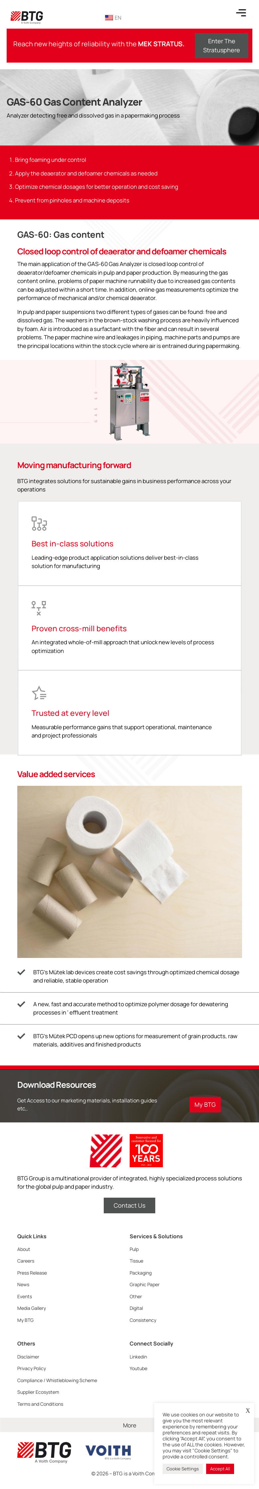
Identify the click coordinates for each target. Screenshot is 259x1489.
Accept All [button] (220, 1469)
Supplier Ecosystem (38, 1392)
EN (113, 17)
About (23, 1249)
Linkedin (138, 1356)
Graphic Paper (145, 1284)
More (129, 1425)
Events (24, 1296)
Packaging (141, 1273)
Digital (136, 1308)
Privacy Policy (31, 1368)
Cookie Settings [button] (183, 1469)
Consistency (143, 1320)
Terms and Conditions (40, 1404)
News (23, 1284)
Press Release (32, 1273)
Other (136, 1296)
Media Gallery (31, 1308)
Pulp (134, 1249)
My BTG (25, 1320)
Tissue (136, 1261)
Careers (25, 1261)
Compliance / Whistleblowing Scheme (57, 1380)
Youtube (138, 1368)
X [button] (248, 1410)
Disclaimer (28, 1356)
